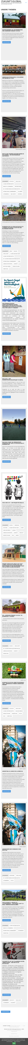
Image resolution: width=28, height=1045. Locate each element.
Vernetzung (5, 268)
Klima (19, 261)
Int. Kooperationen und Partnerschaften (11, 188)
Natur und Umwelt (7, 266)
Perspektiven (5, 653)
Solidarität (13, 1002)
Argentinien (11, 875)
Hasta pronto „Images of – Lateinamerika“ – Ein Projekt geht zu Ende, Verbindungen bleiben (13, 903)
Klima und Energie (6, 530)
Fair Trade (5, 527)
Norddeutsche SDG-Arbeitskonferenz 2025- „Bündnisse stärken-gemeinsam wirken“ (13, 683)
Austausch (11, 181)
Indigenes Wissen (18, 186)
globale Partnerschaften (8, 183)
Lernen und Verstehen (7, 263)
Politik (20, 713)
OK (14, 1043)
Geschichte (11, 1000)
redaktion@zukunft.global (14, 1026)
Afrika (10, 251)
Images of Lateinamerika (8, 186)
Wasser (17, 535)
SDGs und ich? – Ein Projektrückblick (13, 502)
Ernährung (17, 525)
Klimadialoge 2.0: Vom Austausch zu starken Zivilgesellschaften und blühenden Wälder (12, 227)
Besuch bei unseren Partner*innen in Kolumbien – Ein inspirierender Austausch (13, 155)
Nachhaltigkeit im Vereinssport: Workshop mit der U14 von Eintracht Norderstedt (13, 443)
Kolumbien (20, 191)
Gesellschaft (18, 181)
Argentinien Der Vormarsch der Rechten (11, 849)
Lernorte (16, 263)
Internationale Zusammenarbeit (9, 191)
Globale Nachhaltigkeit (15, 253)
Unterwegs (20, 193)
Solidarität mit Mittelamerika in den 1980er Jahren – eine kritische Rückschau (13, 962)
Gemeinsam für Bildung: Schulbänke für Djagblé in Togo (12, 77)
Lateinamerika (6, 193)
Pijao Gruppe (13, 193)
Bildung (15, 251)
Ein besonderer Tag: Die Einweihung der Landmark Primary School (12, 30)
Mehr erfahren (6, 42)
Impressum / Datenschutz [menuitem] (14, 1036)
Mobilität (21, 532)
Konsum (13, 530)
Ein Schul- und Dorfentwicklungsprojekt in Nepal (12, 379)
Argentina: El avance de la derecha (12, 771)
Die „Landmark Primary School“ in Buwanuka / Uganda (12, 616)
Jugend (22, 527)
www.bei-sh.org (14, 1033)
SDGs (13, 535)
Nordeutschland (16, 266)
